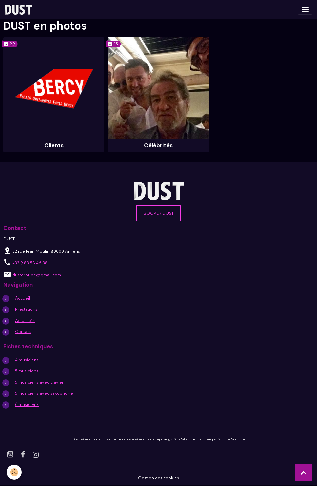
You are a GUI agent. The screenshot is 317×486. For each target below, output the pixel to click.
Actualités (25, 320)
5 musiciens (26, 370)
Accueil (22, 298)
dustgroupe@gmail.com (36, 274)
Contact (23, 331)
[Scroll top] (303, 472)
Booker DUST (159, 213)
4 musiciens (27, 359)
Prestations (26, 309)
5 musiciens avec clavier (39, 382)
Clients (54, 145)
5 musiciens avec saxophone (44, 393)
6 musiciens (27, 404)
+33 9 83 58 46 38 (30, 262)
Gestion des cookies (158, 477)
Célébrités (158, 145)
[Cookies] (14, 472)
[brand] (19, 10)
